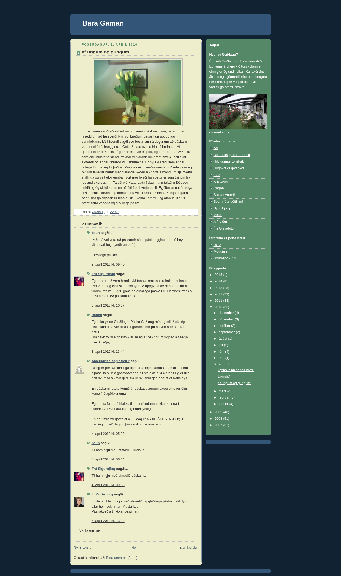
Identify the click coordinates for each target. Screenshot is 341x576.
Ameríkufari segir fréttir (111, 361)
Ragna (97, 315)
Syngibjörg (222, 208)
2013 (219, 288)
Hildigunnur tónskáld (229, 161)
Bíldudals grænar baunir (232, 155)
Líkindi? (224, 376)
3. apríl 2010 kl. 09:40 (108, 264)
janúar (224, 404)
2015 (219, 275)
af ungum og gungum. (234, 383)
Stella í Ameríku (226, 195)
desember (227, 313)
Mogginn (220, 251)
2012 (219, 294)
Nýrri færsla (82, 547)
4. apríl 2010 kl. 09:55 (108, 485)
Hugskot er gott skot (229, 168)
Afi (216, 148)
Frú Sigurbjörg (104, 274)
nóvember (227, 319)
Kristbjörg (221, 181)
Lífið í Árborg (102, 494)
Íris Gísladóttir (224, 228)
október (225, 326)
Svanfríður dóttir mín (229, 201)
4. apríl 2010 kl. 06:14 (108, 459)
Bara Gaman (103, 23)
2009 (219, 412)
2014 (219, 281)
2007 (219, 425)
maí (222, 358)
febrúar (224, 397)
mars (223, 391)
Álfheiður (220, 222)
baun (96, 233)
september (227, 332)
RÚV (217, 245)
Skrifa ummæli (90, 530)
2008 (219, 419)
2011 (219, 301)
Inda (217, 175)
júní (222, 352)
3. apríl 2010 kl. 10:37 (108, 305)
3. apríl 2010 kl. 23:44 (108, 352)
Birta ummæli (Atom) (122, 558)
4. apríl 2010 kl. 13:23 (108, 521)
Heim (135, 547)
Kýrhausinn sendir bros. (236, 370)
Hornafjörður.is (225, 258)
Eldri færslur (189, 547)
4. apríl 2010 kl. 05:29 (108, 434)
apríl (222, 364)
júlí (221, 345)
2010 (219, 307)
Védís (218, 215)
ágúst (223, 338)
